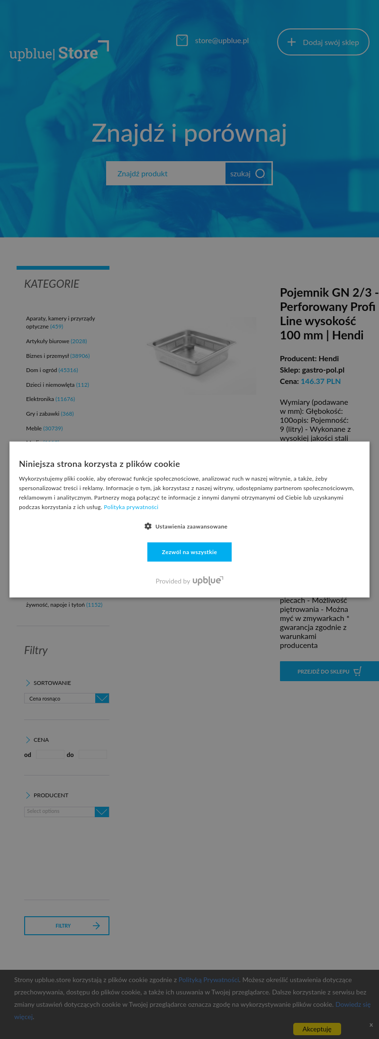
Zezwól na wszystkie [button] (189, 551)
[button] (190, 525)
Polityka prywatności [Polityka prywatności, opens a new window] (131, 506)
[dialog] (189, 519)
